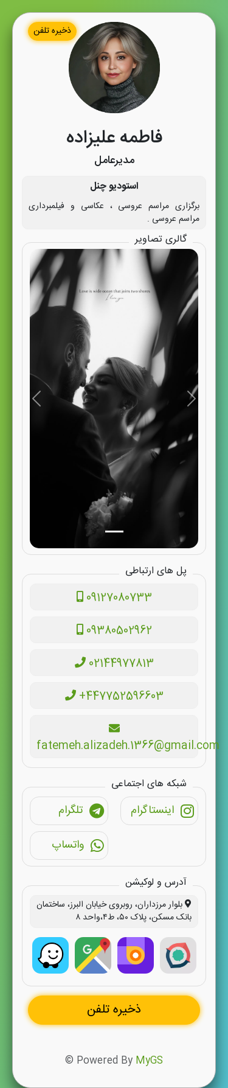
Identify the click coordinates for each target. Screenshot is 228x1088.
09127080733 (114, 598)
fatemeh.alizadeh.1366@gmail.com (117, 738)
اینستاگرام (163, 812)
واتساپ (78, 847)
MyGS (149, 1061)
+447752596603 (114, 697)
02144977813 (114, 664)
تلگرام (81, 812)
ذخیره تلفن (52, 31)
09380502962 (114, 631)
